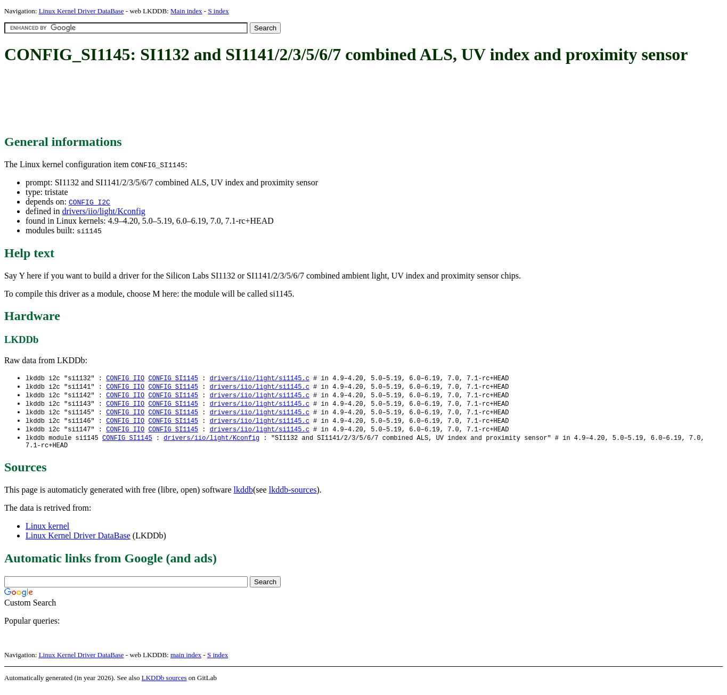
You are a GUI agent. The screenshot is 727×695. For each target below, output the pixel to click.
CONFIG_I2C (89, 202)
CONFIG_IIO (125, 378)
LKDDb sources (164, 684)
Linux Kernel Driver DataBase (81, 11)
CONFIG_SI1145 (173, 378)
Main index (186, 11)
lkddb (243, 495)
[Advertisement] (198, 100)
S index (218, 11)
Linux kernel (47, 531)
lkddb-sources (293, 495)
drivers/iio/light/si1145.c (259, 378)
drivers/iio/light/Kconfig (103, 211)
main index (185, 661)
